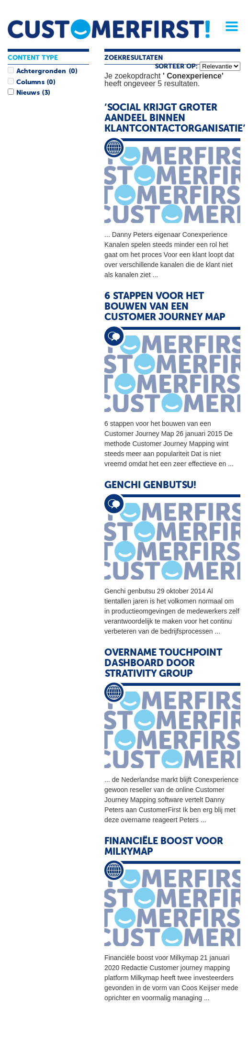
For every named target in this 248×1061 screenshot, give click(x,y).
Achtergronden (41, 71)
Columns (30, 82)
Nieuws (27, 92)
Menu (228, 26)
